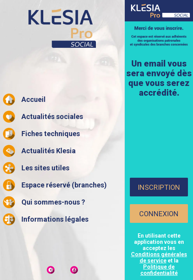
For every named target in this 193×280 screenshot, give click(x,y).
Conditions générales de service (159, 257)
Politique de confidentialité (159, 270)
